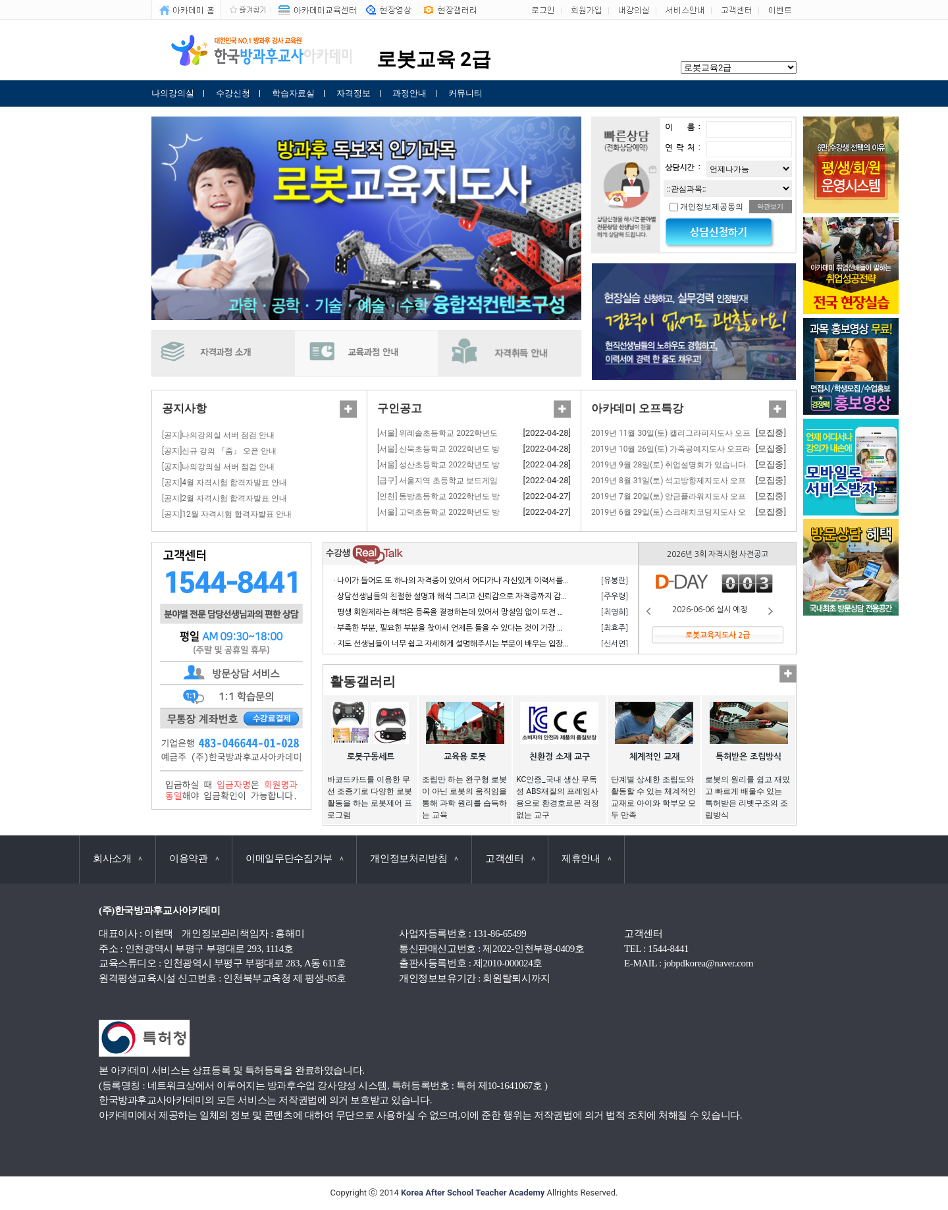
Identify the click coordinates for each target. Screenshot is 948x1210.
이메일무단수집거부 (294, 858)
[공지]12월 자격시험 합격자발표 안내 (227, 514)
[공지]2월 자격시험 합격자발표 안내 (224, 498)
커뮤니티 (465, 93)
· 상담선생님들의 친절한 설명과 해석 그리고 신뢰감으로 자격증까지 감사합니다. (462, 596)
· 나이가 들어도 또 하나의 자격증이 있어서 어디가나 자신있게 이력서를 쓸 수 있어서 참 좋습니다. (490, 581)
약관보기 (770, 206)
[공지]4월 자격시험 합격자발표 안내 (224, 482)
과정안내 (409, 93)
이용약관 (194, 858)
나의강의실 (172, 93)
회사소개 (117, 858)
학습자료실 (293, 93)
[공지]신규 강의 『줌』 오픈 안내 (219, 451)
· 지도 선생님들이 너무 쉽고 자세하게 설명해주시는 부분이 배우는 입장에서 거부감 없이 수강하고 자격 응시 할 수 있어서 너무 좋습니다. (553, 644)
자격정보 (353, 93)
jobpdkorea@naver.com (708, 963)
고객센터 (510, 858)
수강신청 (233, 93)
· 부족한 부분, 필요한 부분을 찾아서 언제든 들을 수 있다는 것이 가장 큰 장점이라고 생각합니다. (488, 628)
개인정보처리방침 (414, 858)
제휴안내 (586, 858)
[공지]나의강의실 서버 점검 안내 (218, 435)
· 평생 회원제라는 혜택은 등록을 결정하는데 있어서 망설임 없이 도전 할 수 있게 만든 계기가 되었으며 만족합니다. (517, 612)
